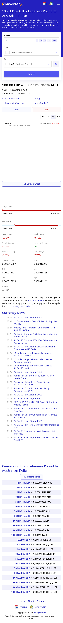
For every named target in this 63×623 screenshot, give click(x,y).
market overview (36, 300)
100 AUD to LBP (22, 563)
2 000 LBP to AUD (21, 520)
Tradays (21, 607)
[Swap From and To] (56, 64)
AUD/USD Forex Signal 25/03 (28, 372)
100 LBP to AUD (22, 506)
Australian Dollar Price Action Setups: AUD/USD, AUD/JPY (32, 383)
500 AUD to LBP (22, 568)
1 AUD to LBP (23, 539)
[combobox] (31, 52)
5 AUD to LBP (23, 544)
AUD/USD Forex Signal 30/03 (28, 317)
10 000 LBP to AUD (20, 535)
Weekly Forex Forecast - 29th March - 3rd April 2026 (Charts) (34, 329)
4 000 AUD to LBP (21, 582)
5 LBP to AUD (23, 487)
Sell (46, 109)
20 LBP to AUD (22, 497)
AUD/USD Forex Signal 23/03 (28, 398)
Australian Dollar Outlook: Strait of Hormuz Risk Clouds (35, 409)
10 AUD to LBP (22, 549)
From (6, 47)
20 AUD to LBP (22, 554)
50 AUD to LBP (22, 558)
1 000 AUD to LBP (21, 573)
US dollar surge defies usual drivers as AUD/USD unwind (33, 354)
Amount (7, 35)
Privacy (40, 601)
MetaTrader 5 (42, 103)
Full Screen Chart (31, 183)
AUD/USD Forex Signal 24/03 (28, 394)
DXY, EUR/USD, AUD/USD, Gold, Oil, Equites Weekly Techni (35, 403)
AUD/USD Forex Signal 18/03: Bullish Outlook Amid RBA (36, 438)
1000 (54, 40)
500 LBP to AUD (22, 511)
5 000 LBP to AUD (21, 530)
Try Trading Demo (31, 477)
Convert (31, 74)
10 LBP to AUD (22, 492)
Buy (17, 109)
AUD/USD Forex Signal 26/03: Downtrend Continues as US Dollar (34, 348)
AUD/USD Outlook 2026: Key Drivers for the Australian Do (35, 335)
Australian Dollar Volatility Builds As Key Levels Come (34, 377)
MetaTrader (38, 607)
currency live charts (20, 306)
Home (22, 601)
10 (41, 40)
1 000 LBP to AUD (21, 516)
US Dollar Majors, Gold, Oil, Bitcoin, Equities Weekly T (35, 322)
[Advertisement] (31, 194)
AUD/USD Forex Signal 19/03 (28, 421)
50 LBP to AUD (22, 501)
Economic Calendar (14, 103)
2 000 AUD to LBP (21, 577)
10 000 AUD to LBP (20, 592)
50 (44, 40)
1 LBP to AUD (23, 482)
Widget (38, 98)
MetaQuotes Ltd (40, 613)
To (5, 59)
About (31, 601)
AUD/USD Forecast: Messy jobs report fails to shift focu (36, 426)
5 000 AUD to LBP (21, 587)
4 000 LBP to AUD (21, 525)
